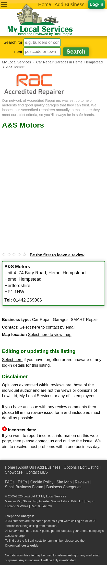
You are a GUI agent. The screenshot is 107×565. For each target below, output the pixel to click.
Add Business (69, 4)
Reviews (82, 482)
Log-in (96, 4)
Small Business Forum (24, 487)
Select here (12, 359)
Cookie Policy (42, 482)
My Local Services (53, 496)
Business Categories (63, 487)
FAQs (9, 482)
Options (70, 467)
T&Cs (22, 482)
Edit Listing (89, 467)
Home (44, 4)
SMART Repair (84, 319)
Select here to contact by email (47, 327)
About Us (26, 467)
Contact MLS (37, 472)
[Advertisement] (53, 186)
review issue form (47, 412)
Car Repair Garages (50, 319)
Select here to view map (49, 334)
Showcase (14, 472)
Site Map (64, 482)
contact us (45, 441)
